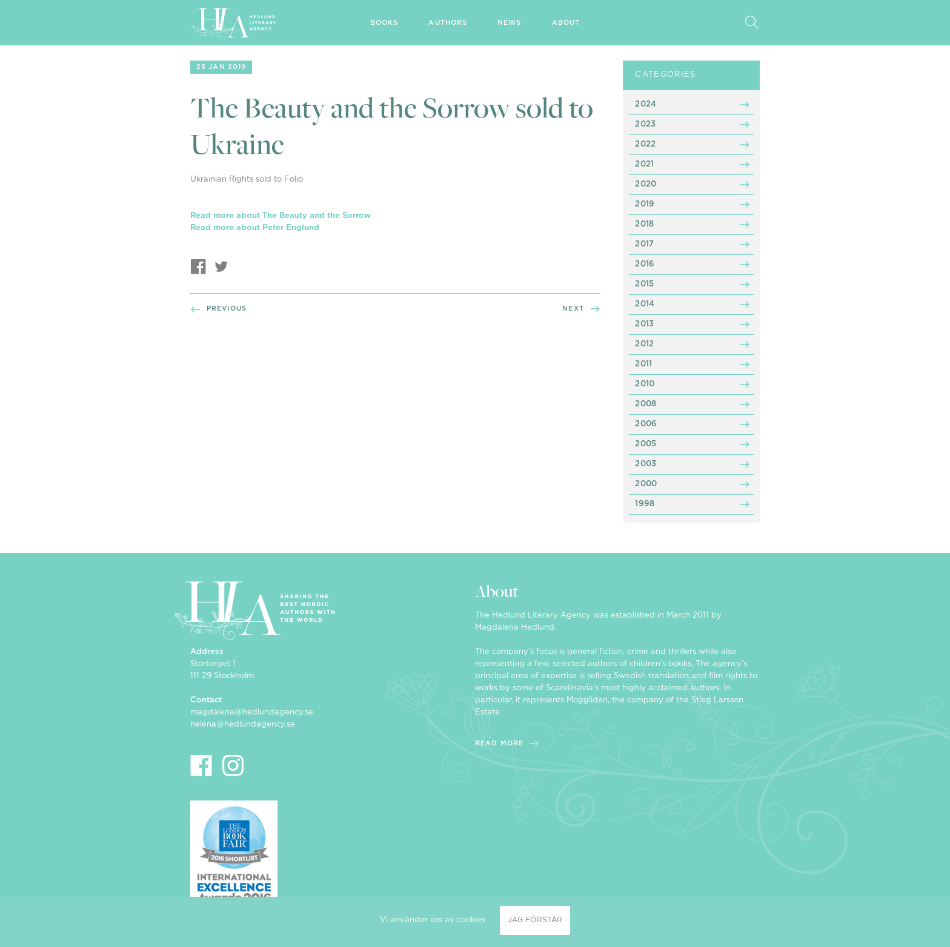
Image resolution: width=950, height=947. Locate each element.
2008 (645, 404)
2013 (644, 324)
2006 (646, 424)
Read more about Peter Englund (254, 228)
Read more (499, 743)
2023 (645, 124)
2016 (644, 264)
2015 (644, 284)
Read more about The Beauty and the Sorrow (280, 216)
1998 (644, 504)
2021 (644, 164)
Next (572, 308)
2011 (643, 364)
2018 (644, 224)
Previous (227, 308)
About (566, 22)
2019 (644, 204)
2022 (645, 144)
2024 (645, 104)
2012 (644, 344)
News (509, 22)
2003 (645, 464)
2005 (645, 444)
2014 (644, 304)
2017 (644, 244)
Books (384, 22)
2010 (644, 384)
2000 (646, 484)
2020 (645, 184)
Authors (447, 22)
